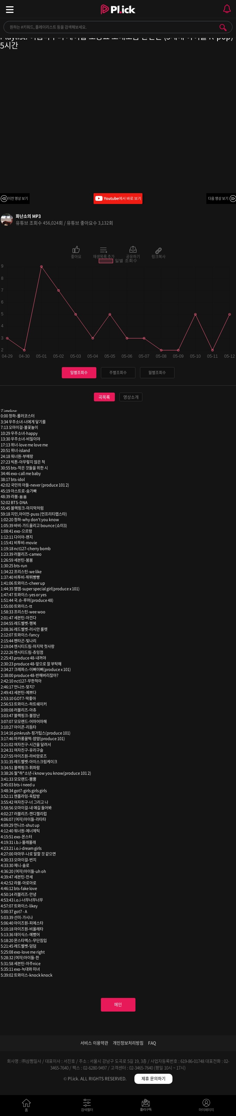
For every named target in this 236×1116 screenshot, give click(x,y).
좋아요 (76, 256)
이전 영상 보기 (18, 198)
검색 (223, 27)
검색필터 (88, 1107)
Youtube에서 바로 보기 (118, 198)
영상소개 (131, 397)
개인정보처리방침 (128, 1043)
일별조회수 (79, 372)
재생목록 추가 (104, 256)
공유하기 (133, 256)
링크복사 (158, 256)
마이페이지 (206, 1107)
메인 (118, 1004)
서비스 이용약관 (94, 1043)
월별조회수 (157, 372)
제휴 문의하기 (153, 1078)
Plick (118, 16)
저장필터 (147, 1107)
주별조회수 (118, 372)
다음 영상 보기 (218, 198)
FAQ (152, 1043)
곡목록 (104, 397)
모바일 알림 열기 (227, 9)
